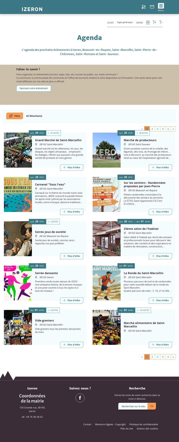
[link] (152, 7)
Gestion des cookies (147, 428)
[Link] (71, 167)
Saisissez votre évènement (34, 88)
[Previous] (141, 129)
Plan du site (126, 428)
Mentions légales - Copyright (110, 424)
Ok (151, 405)
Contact (87, 424)
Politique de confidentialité (143, 424)
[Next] (173, 129)
